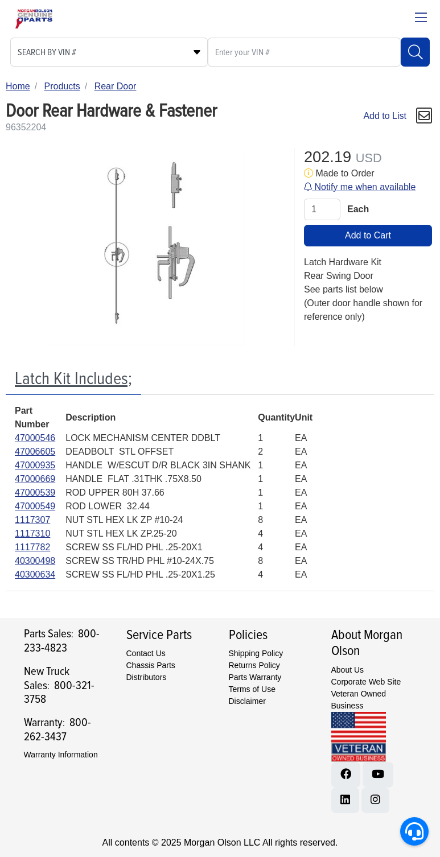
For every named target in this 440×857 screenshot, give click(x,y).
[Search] (415, 52)
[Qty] (322, 209)
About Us (347, 669)
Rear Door (115, 86)
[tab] (73, 379)
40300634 (35, 574)
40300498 (35, 561)
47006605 (35, 451)
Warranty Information (61, 754)
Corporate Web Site (366, 681)
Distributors (146, 677)
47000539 (35, 492)
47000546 (35, 438)
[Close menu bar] (421, 18)
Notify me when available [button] (360, 187)
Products (62, 86)
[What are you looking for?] (304, 52)
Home (18, 86)
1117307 (32, 520)
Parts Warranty (255, 677)
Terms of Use (252, 689)
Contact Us (146, 653)
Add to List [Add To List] (384, 116)
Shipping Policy (256, 653)
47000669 (35, 479)
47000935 (35, 465)
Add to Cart (368, 235)
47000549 (35, 506)
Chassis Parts (150, 665)
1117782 (32, 547)
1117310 (32, 533)
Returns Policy (254, 665)
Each (358, 209)
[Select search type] (109, 52)
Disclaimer (247, 701)
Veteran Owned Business (358, 699)
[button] (424, 116)
